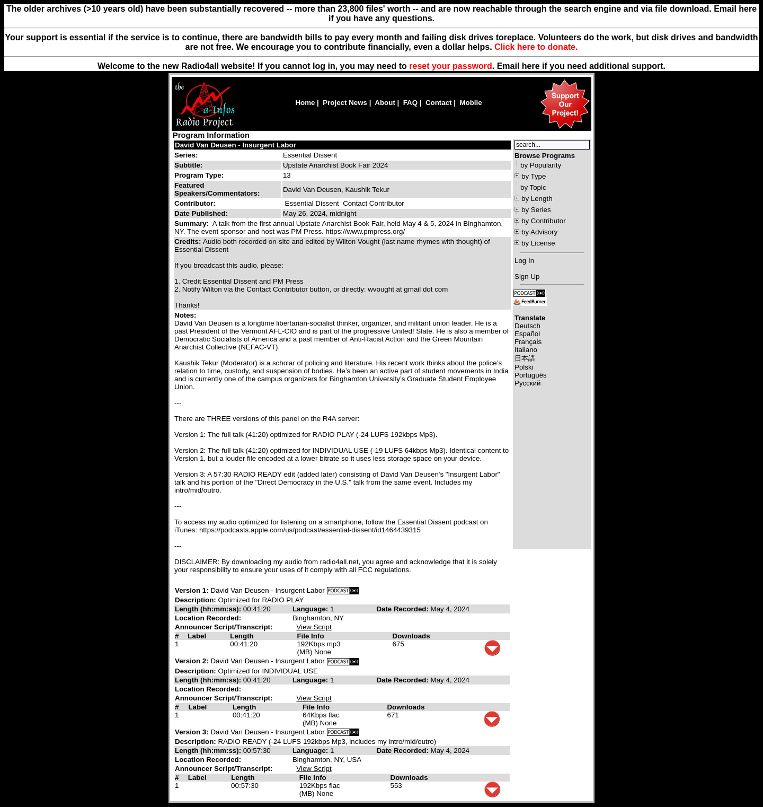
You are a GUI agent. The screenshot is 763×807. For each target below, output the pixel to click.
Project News (345, 103)
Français (528, 342)
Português (530, 375)
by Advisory (539, 232)
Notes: (186, 315)
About (385, 103)
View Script (313, 627)
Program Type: (199, 175)
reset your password (450, 66)
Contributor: (195, 203)
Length (241, 636)
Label (197, 636)
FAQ (410, 103)
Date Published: (201, 213)
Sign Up (526, 276)
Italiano (525, 350)
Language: (311, 609)
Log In (524, 261)
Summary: (192, 223)
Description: (196, 600)
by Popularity (540, 165)
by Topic (533, 187)
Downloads (411, 636)
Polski (524, 367)
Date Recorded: (403, 609)
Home (305, 103)
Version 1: (192, 590)
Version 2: (192, 661)
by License (538, 243)
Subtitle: (188, 165)
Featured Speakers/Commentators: (217, 189)
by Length (537, 199)
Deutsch (527, 326)
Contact (438, 103)
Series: (186, 155)
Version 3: (192, 732)
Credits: (188, 241)
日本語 (524, 358)
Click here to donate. (536, 46)
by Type (533, 176)
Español (527, 334)
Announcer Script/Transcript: (223, 627)
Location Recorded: (208, 618)
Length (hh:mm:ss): (209, 609)
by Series (536, 210)
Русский (527, 383)
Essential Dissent (310, 155)
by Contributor (543, 221)
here (531, 66)
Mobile (470, 103)
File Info (310, 636)
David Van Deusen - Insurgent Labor (235, 145)
